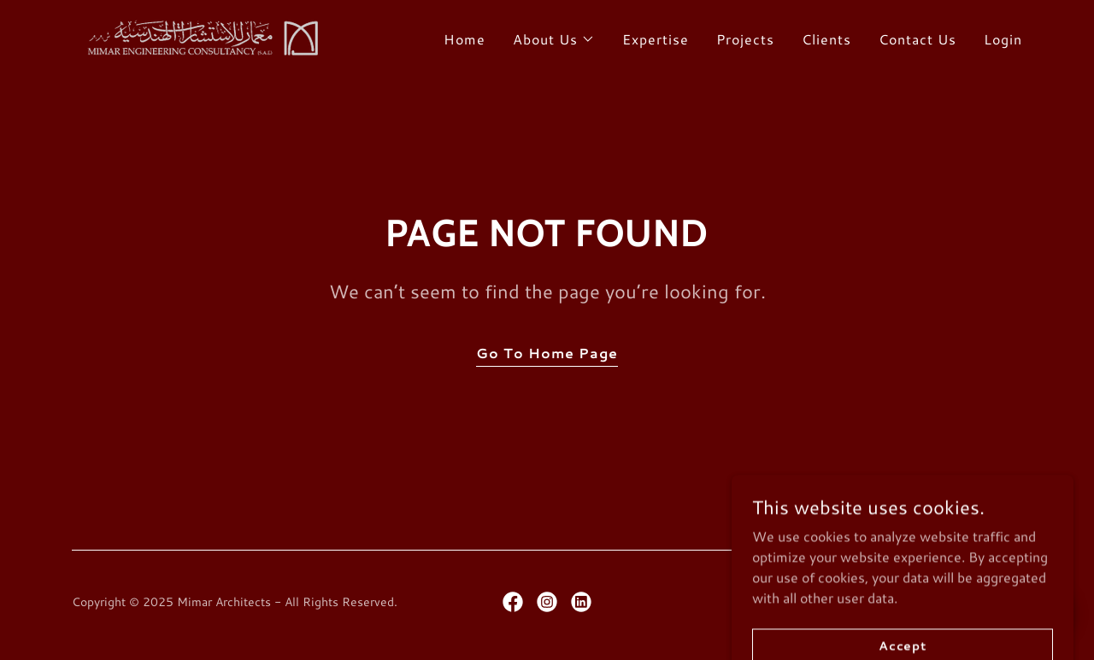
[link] (199, 34)
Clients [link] (826, 39)
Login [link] (1003, 39)
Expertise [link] (655, 39)
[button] (554, 39)
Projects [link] (745, 39)
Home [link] (464, 39)
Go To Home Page (547, 352)
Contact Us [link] (917, 39)
